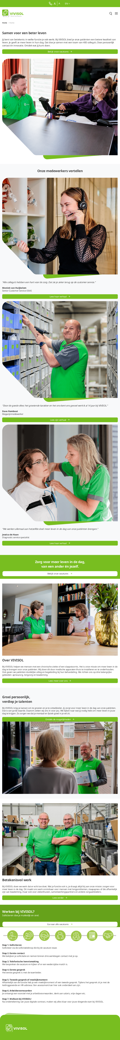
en (67, 3)
